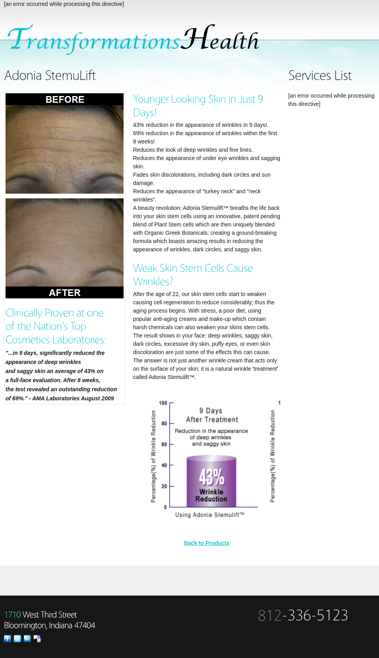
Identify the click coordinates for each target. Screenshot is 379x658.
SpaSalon (138, 40)
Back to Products (206, 543)
